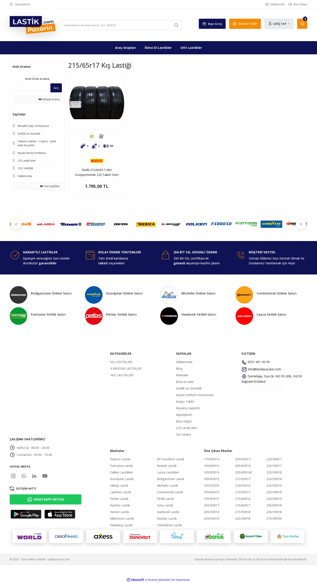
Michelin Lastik (167, 485)
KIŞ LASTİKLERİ (121, 362)
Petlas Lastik (119, 499)
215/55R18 (243, 512)
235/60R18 (274, 505)
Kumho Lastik (120, 505)
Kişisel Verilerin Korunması (194, 395)
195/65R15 (211, 499)
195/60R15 (211, 492)
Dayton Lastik (120, 459)
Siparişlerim (184, 415)
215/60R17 (243, 505)
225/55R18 (274, 479)
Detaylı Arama (49, 99)
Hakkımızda (184, 362)
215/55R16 (243, 485)
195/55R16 (211, 485)
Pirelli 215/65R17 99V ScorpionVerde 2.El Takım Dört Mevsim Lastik (97, 172)
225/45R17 (274, 459)
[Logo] (33, 25)
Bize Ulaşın (184, 421)
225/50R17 (274, 466)
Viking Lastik (119, 485)
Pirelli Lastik (165, 499)
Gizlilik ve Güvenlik (189, 388)
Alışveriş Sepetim (188, 408)
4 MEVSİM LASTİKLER (126, 368)
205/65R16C (243, 472)
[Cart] (302, 24)
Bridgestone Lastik (170, 479)
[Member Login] (279, 24)
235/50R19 (274, 499)
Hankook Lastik (168, 512)
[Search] (121, 25)
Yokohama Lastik (169, 525)
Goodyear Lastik (122, 479)
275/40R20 (274, 518)
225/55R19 (274, 485)
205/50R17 (211, 505)
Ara (56, 88)
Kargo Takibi (185, 401)
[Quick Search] (31, 87)
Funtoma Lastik (121, 466)
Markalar (182, 375)
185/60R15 (211, 466)
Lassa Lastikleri (168, 472)
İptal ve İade (185, 382)
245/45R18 (274, 512)
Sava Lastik (165, 505)
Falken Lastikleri (121, 472)
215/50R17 (243, 479)
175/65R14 (211, 459)
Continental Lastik (170, 492)
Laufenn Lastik (120, 492)
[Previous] (16, 224)
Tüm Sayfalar (50, 186)
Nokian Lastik (167, 466)
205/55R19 (211, 518)
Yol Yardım (183, 434)
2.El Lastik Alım (186, 428)
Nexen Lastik (119, 512)
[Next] (300, 224)
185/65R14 (211, 472)
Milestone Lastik (122, 518)
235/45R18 (274, 492)
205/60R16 (243, 466)
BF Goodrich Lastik (170, 459)
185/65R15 (211, 479)
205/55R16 (211, 512)
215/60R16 (243, 499)
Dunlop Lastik (167, 518)
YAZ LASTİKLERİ (121, 375)
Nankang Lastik (121, 525)
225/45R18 (274, 472)
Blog (179, 368)
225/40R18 (243, 518)
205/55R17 (243, 459)
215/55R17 (243, 492)
